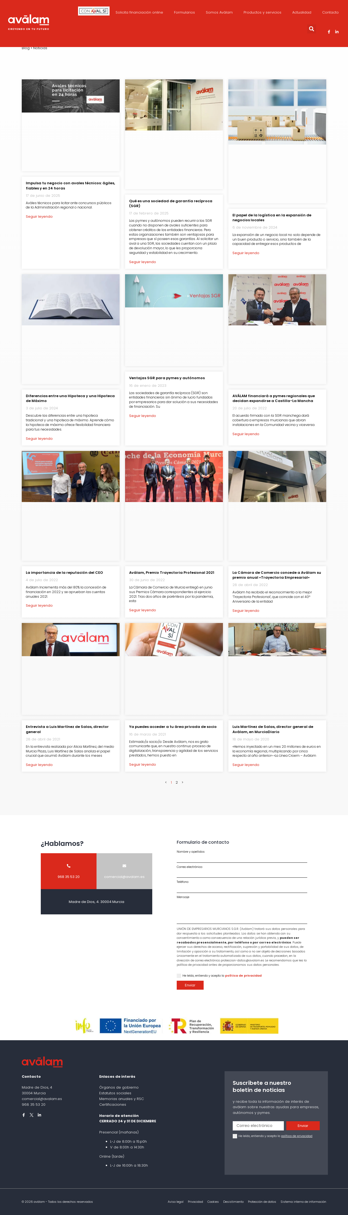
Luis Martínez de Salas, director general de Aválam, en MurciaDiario (272, 729)
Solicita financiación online (139, 12)
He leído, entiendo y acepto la (222, 975)
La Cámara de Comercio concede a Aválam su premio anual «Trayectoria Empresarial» (276, 575)
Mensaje (183, 897)
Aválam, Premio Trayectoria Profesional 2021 (171, 572)
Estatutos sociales (115, 1093)
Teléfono (182, 881)
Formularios (184, 12)
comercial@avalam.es (42, 1098)
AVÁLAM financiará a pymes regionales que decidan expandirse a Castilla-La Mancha (273, 398)
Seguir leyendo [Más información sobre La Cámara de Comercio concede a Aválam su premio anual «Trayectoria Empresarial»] (245, 610)
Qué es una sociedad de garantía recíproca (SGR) (170, 203)
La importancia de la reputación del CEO (64, 572)
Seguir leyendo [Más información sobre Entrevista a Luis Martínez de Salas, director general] (39, 764)
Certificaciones (112, 1104)
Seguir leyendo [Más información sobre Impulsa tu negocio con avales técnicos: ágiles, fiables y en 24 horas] (39, 216)
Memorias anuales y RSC (121, 1098)
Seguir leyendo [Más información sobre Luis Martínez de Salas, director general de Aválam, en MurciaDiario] (245, 764)
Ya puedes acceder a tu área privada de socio (173, 726)
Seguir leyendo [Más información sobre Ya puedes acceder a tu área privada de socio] (142, 764)
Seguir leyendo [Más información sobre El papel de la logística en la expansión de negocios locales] (245, 253)
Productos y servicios (262, 12)
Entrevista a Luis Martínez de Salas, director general (67, 729)
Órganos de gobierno (119, 1087)
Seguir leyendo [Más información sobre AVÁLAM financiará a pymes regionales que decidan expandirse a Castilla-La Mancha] (245, 434)
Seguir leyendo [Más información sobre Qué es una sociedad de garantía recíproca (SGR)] (142, 261)
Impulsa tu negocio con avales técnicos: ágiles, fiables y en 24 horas (70, 185)
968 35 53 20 (33, 1104)
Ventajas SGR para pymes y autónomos (167, 378)
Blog (26, 48)
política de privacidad (243, 975)
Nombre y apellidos (191, 851)
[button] (311, 28)
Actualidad (301, 12)
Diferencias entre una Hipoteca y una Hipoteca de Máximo (70, 398)
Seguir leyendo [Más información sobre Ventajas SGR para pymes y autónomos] (142, 415)
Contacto (330, 12)
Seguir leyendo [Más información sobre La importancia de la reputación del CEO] (39, 605)
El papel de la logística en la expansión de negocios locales (271, 218)
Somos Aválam (219, 12)
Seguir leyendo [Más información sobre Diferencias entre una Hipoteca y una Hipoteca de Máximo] (39, 438)
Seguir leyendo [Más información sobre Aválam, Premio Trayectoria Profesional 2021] (142, 610)
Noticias (40, 48)
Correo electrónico (189, 866)
